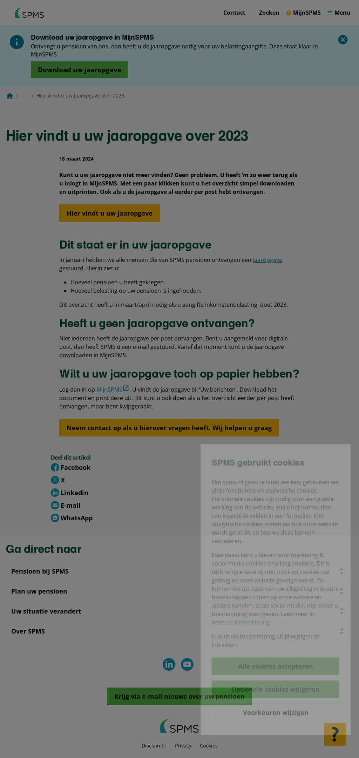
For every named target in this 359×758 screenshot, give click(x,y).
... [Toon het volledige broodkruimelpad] (25, 95)
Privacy (183, 745)
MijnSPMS (112, 389)
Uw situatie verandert (46, 611)
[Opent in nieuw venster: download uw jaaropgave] (79, 69)
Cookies (209, 745)
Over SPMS (28, 631)
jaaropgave (267, 260)
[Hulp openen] (335, 734)
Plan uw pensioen (39, 591)
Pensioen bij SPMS (40, 571)
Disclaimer (154, 745)
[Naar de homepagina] (10, 96)
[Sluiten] (343, 40)
